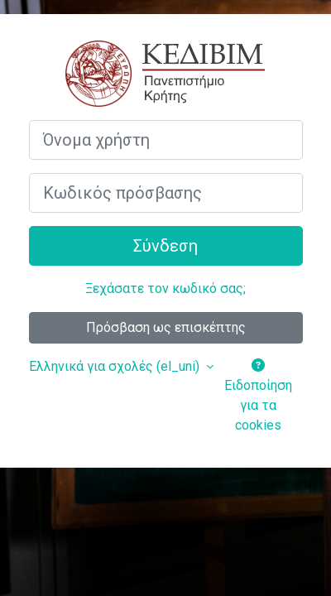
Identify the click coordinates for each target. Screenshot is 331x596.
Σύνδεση (165, 246)
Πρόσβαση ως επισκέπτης (166, 327)
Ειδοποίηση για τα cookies (258, 395)
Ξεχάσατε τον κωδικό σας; (165, 288)
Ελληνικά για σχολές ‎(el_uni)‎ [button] (116, 366)
